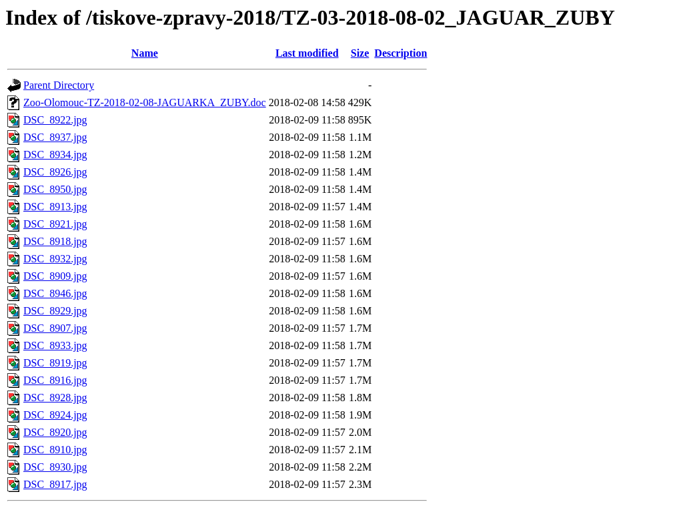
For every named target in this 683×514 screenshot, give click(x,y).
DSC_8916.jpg (55, 380)
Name (144, 53)
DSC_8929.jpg (55, 310)
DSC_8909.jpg (55, 276)
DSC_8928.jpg (55, 397)
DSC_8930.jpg (55, 467)
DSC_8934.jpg (55, 154)
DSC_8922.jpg (55, 119)
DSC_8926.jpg (55, 172)
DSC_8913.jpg (55, 206)
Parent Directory (58, 85)
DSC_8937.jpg (55, 137)
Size (360, 53)
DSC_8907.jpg (55, 328)
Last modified (307, 53)
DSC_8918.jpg (55, 241)
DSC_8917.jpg (55, 484)
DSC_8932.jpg (55, 258)
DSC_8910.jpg (55, 449)
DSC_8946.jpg (55, 293)
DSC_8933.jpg (55, 345)
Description (400, 53)
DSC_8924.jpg (55, 415)
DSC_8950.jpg (55, 189)
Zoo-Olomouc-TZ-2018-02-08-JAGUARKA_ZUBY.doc (144, 102)
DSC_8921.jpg (55, 224)
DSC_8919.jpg (55, 362)
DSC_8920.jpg (55, 432)
